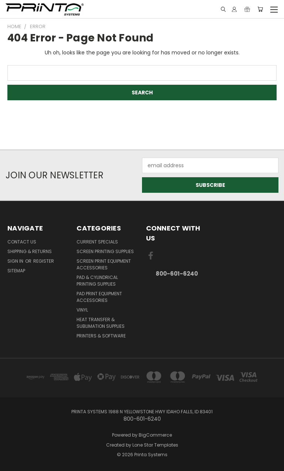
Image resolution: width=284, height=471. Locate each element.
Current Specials (97, 242)
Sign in (15, 261)
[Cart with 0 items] (260, 9)
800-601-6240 (177, 273)
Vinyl (82, 310)
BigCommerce (155, 435)
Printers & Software (101, 336)
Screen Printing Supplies (105, 251)
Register (43, 261)
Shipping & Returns (29, 251)
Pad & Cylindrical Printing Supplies (97, 280)
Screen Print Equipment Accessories (104, 264)
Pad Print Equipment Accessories (99, 296)
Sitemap (16, 271)
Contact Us (21, 242)
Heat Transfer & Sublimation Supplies (101, 322)
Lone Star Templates (155, 445)
